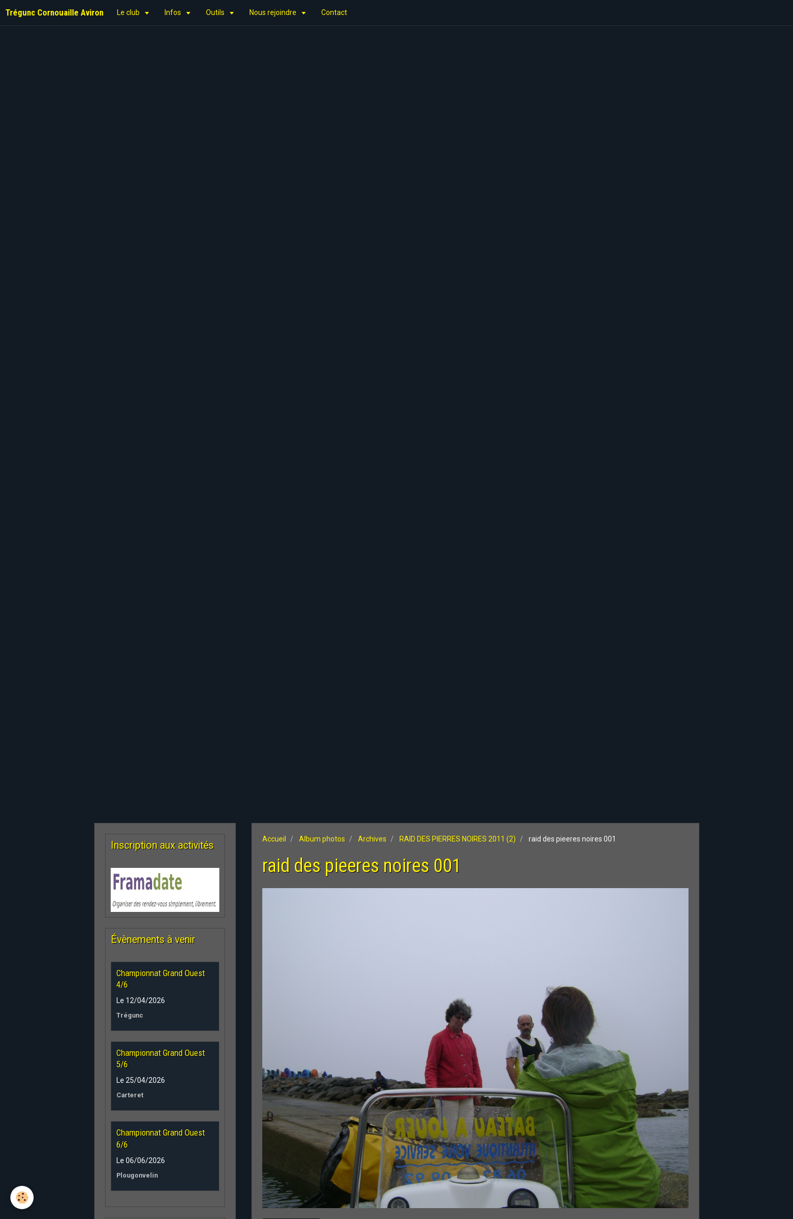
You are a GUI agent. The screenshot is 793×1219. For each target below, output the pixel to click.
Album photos (322, 839)
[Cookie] (22, 1197)
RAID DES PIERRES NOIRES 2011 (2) (457, 839)
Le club (129, 12)
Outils (216, 12)
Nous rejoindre (273, 12)
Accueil (274, 839)
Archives (372, 839)
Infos (173, 12)
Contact (334, 12)
